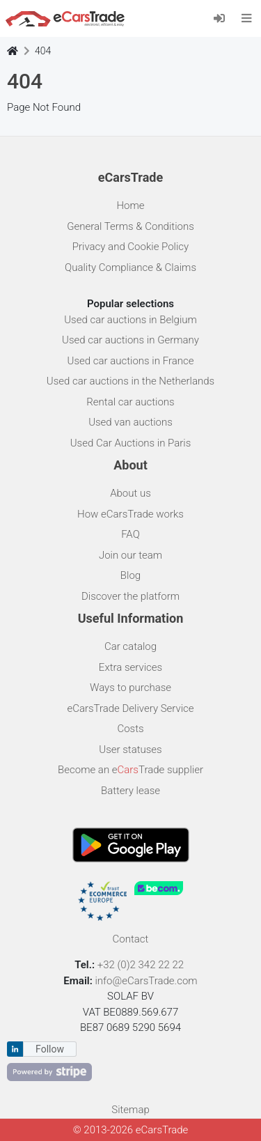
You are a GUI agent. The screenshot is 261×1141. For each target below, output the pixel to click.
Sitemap (130, 1109)
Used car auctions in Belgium (130, 319)
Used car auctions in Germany (130, 340)
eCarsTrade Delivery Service (130, 708)
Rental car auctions (130, 402)
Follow (49, 1049)
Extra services (130, 667)
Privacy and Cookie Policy (130, 246)
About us (130, 493)
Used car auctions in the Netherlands (130, 381)
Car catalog (130, 646)
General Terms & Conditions (130, 226)
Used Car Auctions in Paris (130, 443)
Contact (131, 939)
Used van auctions (130, 422)
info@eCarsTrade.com (146, 981)
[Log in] (223, 18)
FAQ (130, 534)
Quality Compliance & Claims (130, 267)
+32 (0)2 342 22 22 (142, 964)
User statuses (130, 749)
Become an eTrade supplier (130, 769)
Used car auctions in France (131, 361)
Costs (130, 728)
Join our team (130, 555)
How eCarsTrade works (130, 514)
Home (130, 205)
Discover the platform (130, 596)
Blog (130, 575)
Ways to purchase (130, 687)
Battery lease (130, 790)
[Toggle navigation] (246, 18)
